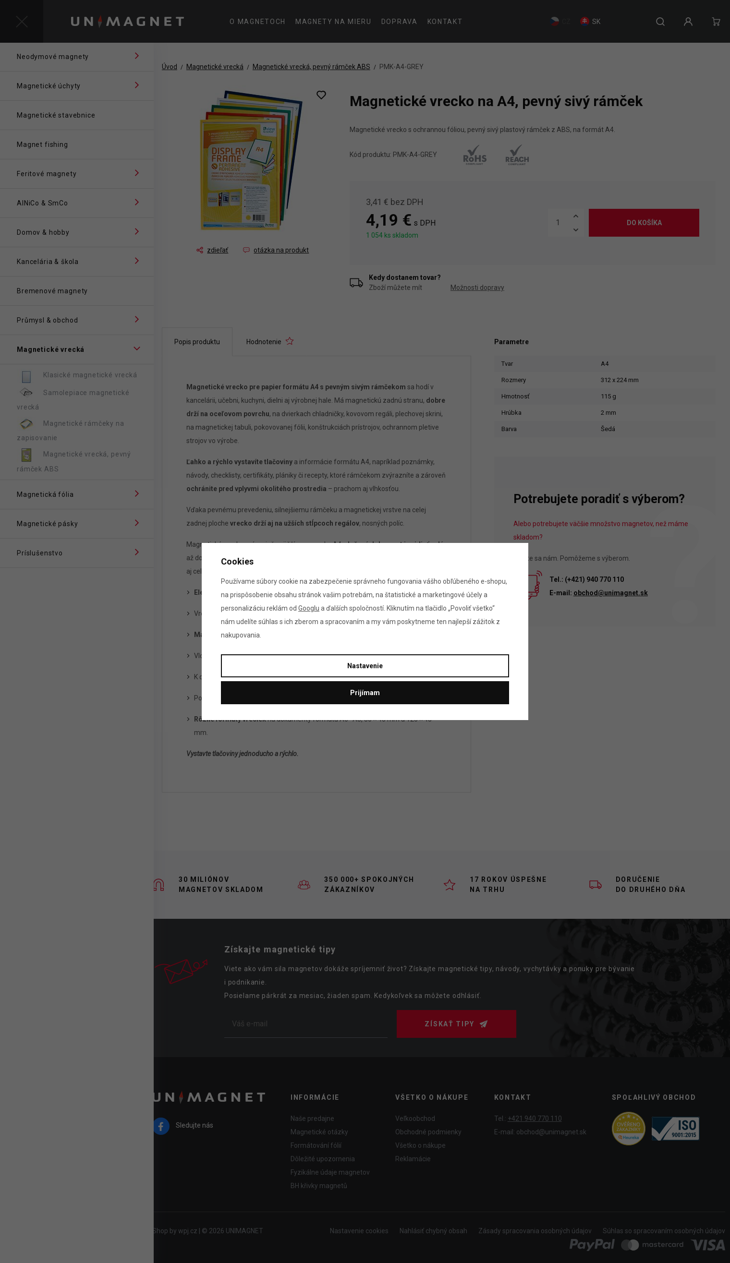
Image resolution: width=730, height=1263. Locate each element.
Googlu (308, 608)
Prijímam (365, 693)
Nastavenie (365, 666)
